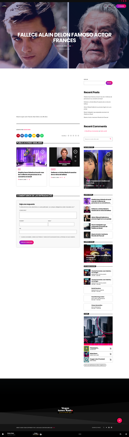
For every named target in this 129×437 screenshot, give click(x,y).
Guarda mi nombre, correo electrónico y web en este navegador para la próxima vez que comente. (48, 237)
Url (20, 228)
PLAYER (121, 6)
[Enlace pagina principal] (4, 6)
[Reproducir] (114, 6)
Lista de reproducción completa (95, 365)
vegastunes (27, 129)
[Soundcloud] (121, 1)
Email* (49, 221)
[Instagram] (123, 1)
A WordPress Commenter (91, 131)
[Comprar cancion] (111, 348)
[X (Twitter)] (119, 1)
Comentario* (22, 210)
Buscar (86, 79)
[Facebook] (125, 1)
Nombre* (21, 221)
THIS (54, 427)
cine (64, 28)
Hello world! (103, 131)
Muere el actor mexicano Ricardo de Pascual (96, 117)
